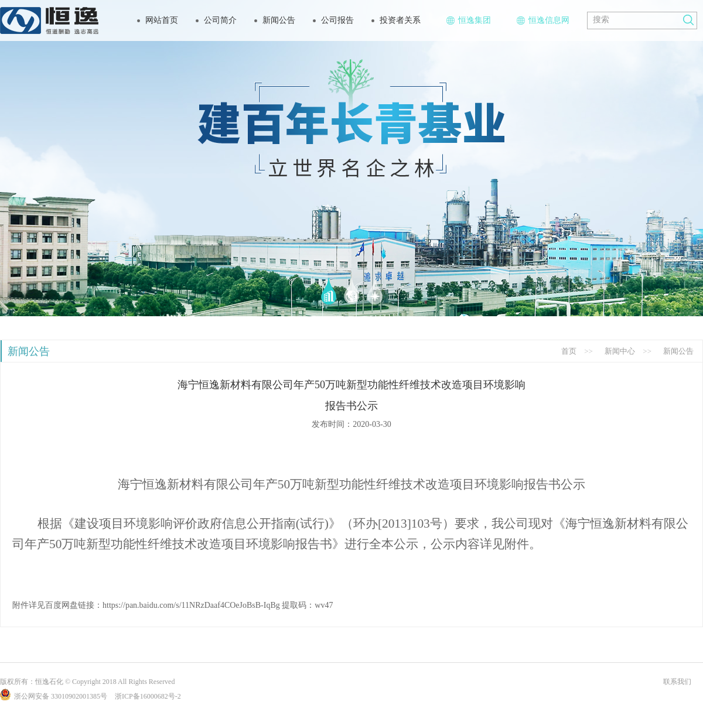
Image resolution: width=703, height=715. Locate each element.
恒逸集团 (468, 20)
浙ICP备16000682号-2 (148, 696)
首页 (568, 351)
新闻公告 (278, 20)
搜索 (601, 19)
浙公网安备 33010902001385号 (53, 696)
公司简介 (220, 20)
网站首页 (161, 20)
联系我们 (677, 682)
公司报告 (337, 20)
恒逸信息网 (543, 20)
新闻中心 (620, 351)
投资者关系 (400, 20)
